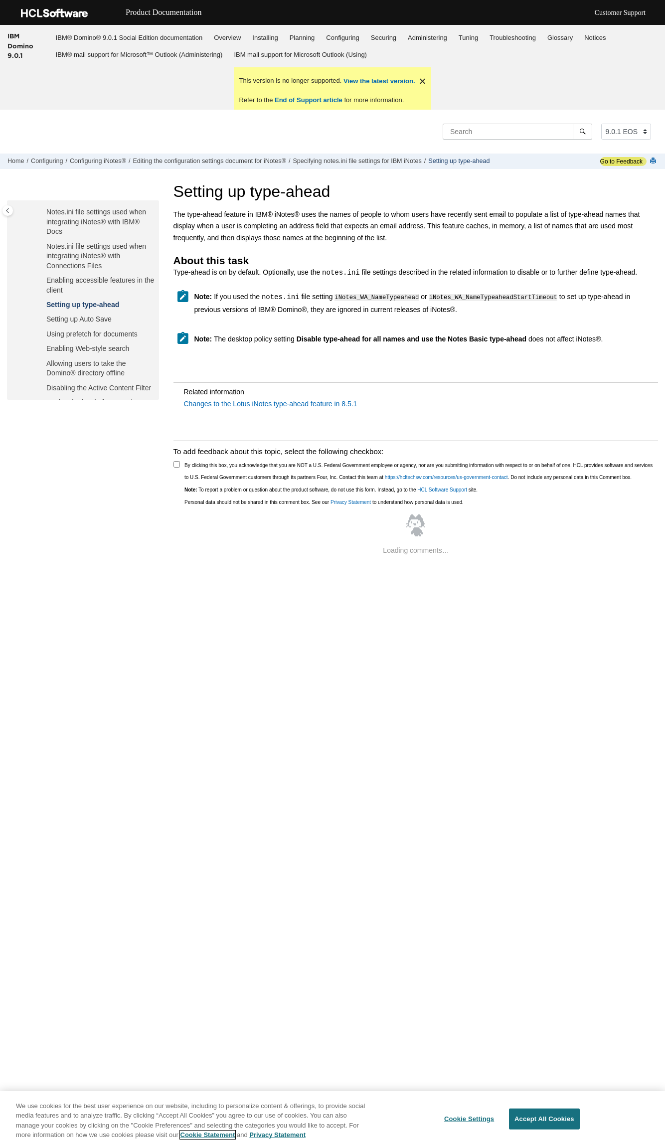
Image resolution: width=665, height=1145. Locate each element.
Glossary (560, 37)
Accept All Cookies (544, 1120)
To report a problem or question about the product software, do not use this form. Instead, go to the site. (331, 489)
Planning (302, 37)
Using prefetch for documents (92, 333)
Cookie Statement (207, 1136)
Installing (265, 37)
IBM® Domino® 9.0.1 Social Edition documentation (129, 37)
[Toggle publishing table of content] (7, 210)
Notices (595, 37)
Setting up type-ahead (459, 161)
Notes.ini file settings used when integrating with (96, 220)
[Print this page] (654, 161)
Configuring (342, 37)
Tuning (468, 37)
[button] (42, 211)
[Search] (582, 132)
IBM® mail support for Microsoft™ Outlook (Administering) (139, 54)
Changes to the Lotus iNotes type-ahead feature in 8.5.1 (270, 403)
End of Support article (308, 100)
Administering (427, 37)
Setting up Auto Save (79, 318)
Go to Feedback (621, 161)
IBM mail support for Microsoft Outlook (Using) (300, 54)
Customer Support (620, 12)
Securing (383, 37)
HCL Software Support (442, 489)
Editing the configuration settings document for (209, 161)
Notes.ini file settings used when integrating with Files (96, 255)
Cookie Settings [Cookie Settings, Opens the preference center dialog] (469, 1120)
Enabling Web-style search (87, 347)
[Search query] (517, 132)
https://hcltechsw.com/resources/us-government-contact (446, 477)
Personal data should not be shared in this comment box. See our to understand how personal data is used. (324, 501)
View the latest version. (378, 81)
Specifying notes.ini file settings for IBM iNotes (357, 161)
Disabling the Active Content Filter (98, 387)
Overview (227, 37)
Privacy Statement (351, 501)
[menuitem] (129, 37)
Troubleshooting (513, 37)
